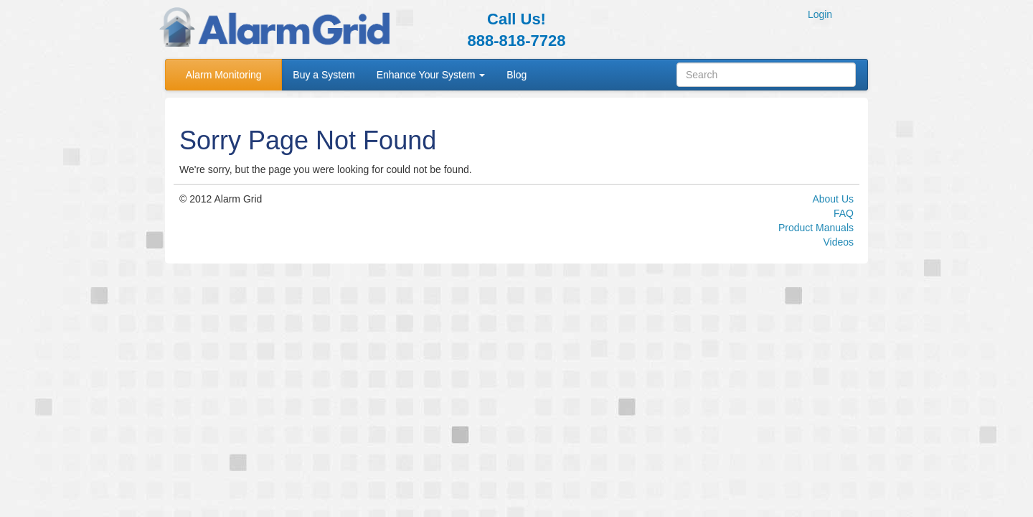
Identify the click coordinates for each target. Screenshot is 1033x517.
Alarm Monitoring (224, 74)
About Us (833, 199)
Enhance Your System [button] (431, 74)
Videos (838, 242)
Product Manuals (816, 227)
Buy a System (323, 74)
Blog (516, 74)
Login (820, 14)
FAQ (844, 213)
